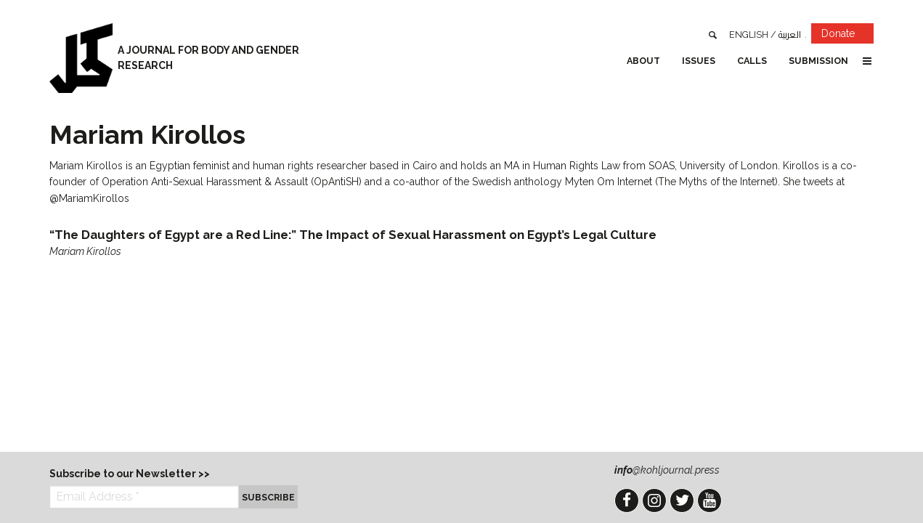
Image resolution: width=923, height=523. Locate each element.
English (748, 34)
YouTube (709, 500)
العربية (789, 34)
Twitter (682, 500)
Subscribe (268, 497)
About (643, 60)
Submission (818, 60)
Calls (752, 60)
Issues (698, 60)
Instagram (654, 500)
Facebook (626, 500)
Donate (847, 36)
